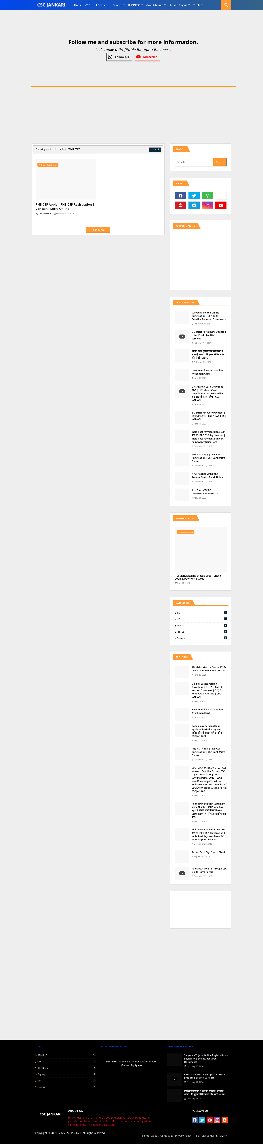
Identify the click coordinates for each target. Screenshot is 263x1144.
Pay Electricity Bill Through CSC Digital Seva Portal (209, 870)
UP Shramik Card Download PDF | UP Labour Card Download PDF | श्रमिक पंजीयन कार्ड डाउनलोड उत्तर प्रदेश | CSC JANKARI (207, 393)
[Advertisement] (131, 115)
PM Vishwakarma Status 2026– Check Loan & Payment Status (198, 577)
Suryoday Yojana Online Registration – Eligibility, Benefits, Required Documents (209, 316)
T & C (196, 1135)
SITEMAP (221, 1135)
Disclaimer (207, 1135)
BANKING (66, 1055)
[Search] (194, 162)
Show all (154, 149)
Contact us (166, 1135)
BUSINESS (134, 5)
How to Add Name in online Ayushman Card (207, 372)
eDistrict (101, 5)
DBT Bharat (66, 1068)
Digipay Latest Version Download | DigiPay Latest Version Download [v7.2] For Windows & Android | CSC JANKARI (208, 690)
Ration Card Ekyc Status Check (208, 852)
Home (78, 5)
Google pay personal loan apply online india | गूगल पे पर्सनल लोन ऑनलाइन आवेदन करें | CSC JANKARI (207, 731)
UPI (202, 619)
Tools (196, 5)
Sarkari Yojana (178, 5)
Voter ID (202, 625)
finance (117, 5)
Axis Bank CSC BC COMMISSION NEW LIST (205, 492)
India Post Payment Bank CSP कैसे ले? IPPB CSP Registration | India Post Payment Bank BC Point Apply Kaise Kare (208, 437)
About (155, 1135)
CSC (87, 5)
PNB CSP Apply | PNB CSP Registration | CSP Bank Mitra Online (208, 458)
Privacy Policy (183, 1135)
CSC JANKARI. (74, 1133)
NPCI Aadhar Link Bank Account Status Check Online (208, 475)
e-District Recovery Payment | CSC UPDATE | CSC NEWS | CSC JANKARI (209, 416)
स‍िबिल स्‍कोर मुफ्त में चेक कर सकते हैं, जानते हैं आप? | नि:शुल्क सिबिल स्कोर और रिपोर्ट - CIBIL (208, 354)
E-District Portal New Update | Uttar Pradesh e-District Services (209, 335)
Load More (98, 230)
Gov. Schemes (154, 5)
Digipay (66, 1074)
